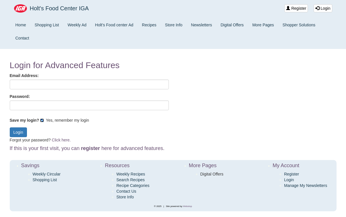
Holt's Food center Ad (114, 25)
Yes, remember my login (64, 120)
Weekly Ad (77, 25)
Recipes (149, 25)
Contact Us (126, 191)
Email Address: (24, 75)
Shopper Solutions (299, 25)
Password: (20, 96)
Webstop (187, 206)
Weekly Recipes (130, 174)
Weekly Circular (47, 174)
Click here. (61, 140)
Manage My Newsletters (305, 185)
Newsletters (201, 25)
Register (296, 8)
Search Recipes (130, 179)
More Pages (263, 25)
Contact (22, 38)
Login (322, 8)
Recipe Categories (132, 185)
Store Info (174, 25)
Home (20, 25)
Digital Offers (232, 25)
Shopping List (47, 25)
